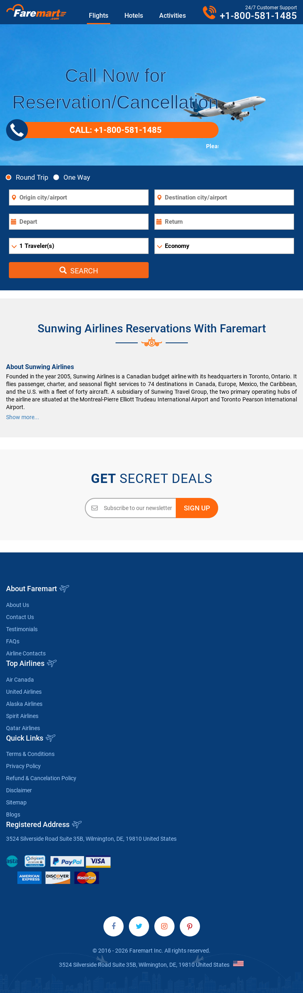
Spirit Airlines (22, 716)
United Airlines (24, 692)
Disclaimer (19, 790)
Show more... (22, 417)
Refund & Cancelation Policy (41, 778)
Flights (98, 15)
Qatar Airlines (23, 728)
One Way (74, 177)
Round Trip (29, 177)
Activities (172, 15)
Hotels (133, 15)
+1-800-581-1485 (258, 16)
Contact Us (20, 617)
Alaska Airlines (24, 704)
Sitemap (16, 802)
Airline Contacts (26, 653)
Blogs (13, 814)
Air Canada (20, 679)
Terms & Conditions (30, 754)
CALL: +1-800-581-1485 (87, 130)
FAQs (12, 641)
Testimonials (22, 629)
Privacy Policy (23, 766)
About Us (17, 605)
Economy (177, 246)
